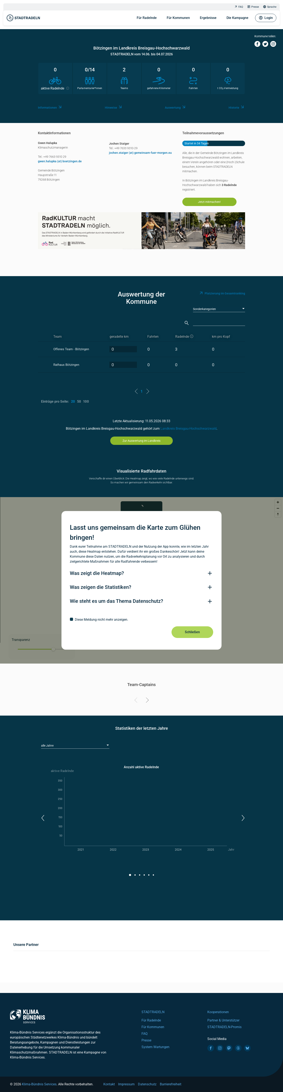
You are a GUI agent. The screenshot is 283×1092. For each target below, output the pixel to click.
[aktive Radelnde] (190, 336)
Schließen (192, 632)
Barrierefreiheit (170, 1084)
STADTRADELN (153, 1012)
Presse (253, 7)
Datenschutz (147, 1084)
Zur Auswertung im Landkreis (141, 440)
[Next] (147, 700)
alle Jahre (47, 745)
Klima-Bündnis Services (39, 1084)
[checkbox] (141, 619)
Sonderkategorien (204, 309)
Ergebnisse (208, 18)
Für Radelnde (147, 18)
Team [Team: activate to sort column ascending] (57, 337)
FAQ (238, 7)
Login (266, 17)
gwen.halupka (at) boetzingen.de (60, 161)
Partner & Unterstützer (223, 1020)
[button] (42, 818)
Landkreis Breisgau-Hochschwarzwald (188, 429)
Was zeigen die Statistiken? (100, 587)
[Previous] (136, 700)
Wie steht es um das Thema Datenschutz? (116, 601)
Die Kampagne (237, 18)
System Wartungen (155, 1047)
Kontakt (109, 1084)
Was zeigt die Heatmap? (97, 573)
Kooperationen (218, 1012)
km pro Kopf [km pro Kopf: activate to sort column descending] (221, 337)
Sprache (269, 7)
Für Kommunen (178, 18)
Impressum (126, 1084)
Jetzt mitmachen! (209, 202)
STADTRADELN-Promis (224, 1027)
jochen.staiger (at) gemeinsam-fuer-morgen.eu (140, 152)
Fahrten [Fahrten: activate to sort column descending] (153, 337)
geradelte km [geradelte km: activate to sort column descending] (119, 337)
